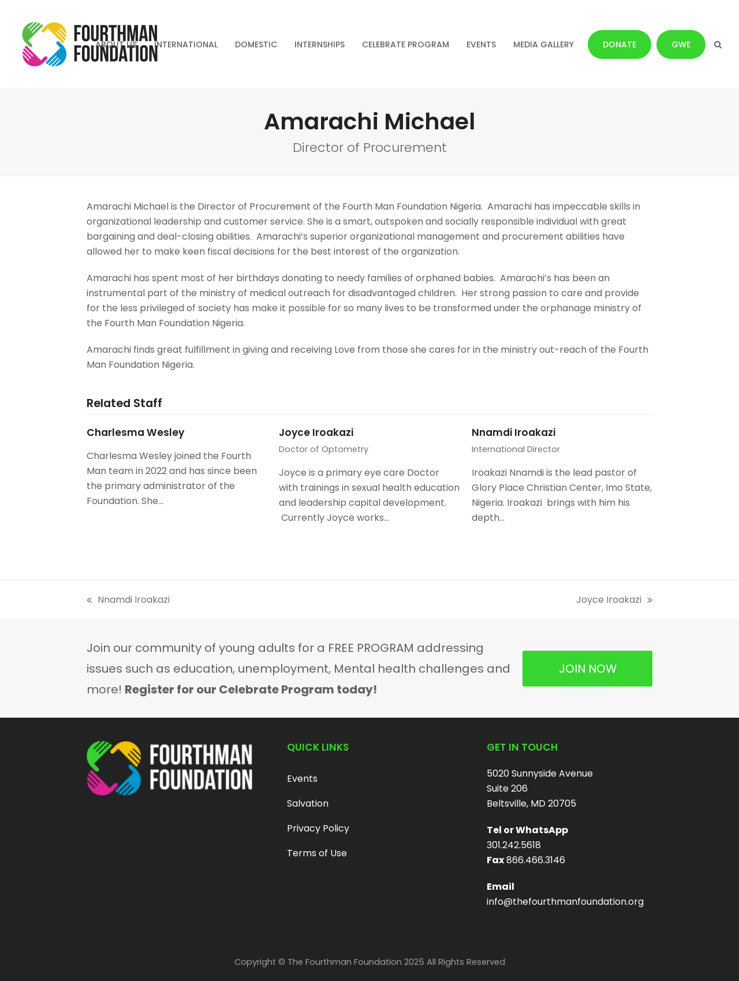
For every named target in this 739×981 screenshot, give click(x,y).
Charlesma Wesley (135, 432)
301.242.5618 (514, 845)
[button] (718, 44)
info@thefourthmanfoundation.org (565, 901)
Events (302, 778)
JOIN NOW (588, 669)
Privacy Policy (318, 828)
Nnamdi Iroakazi (513, 432)
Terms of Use (317, 853)
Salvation (308, 803)
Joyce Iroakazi (316, 432)
